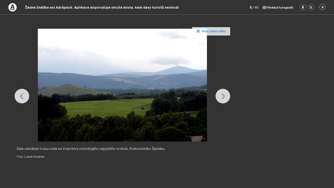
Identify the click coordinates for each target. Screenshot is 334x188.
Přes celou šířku (210, 31)
